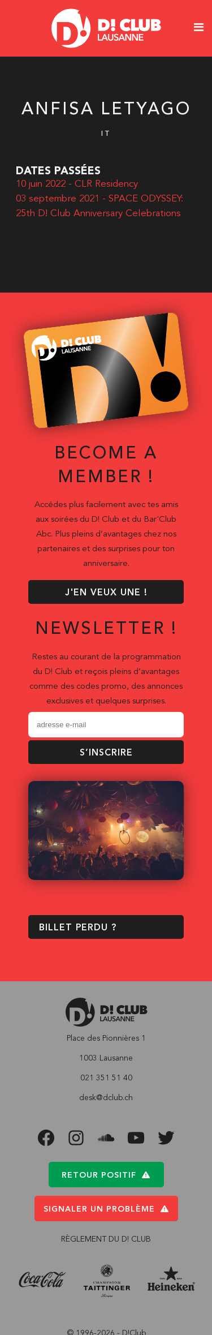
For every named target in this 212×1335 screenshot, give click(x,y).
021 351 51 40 (106, 1078)
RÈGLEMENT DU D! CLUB (106, 1239)
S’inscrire (106, 753)
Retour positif (106, 1175)
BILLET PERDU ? (77, 928)
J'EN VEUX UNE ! (106, 593)
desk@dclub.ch (106, 1098)
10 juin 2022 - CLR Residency (77, 184)
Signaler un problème (106, 1209)
